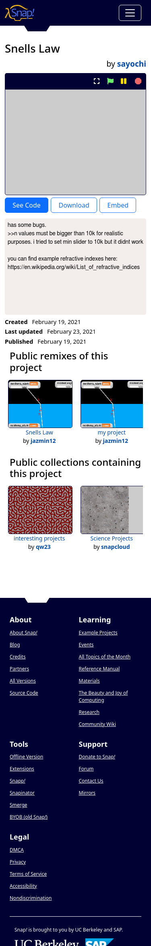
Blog (15, 644)
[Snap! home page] (19, 13)
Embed (117, 205)
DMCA (17, 849)
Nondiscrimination (31, 898)
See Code (26, 205)
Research (89, 712)
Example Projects (98, 632)
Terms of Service (28, 874)
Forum (86, 768)
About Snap (23, 632)
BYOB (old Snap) (29, 816)
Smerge (18, 804)
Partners (19, 668)
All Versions (23, 680)
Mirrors (87, 792)
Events (86, 644)
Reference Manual (99, 668)
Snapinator (22, 792)
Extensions (22, 768)
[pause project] (123, 81)
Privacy (18, 861)
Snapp (17, 780)
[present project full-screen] (97, 81)
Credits (18, 656)
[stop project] (137, 81)
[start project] (110, 81)
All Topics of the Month (105, 656)
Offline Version (26, 756)
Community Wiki (97, 724)
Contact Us (91, 780)
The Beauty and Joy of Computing (103, 696)
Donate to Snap (97, 756)
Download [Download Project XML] (74, 205)
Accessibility (23, 886)
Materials (89, 680)
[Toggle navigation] (130, 13)
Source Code (24, 692)
